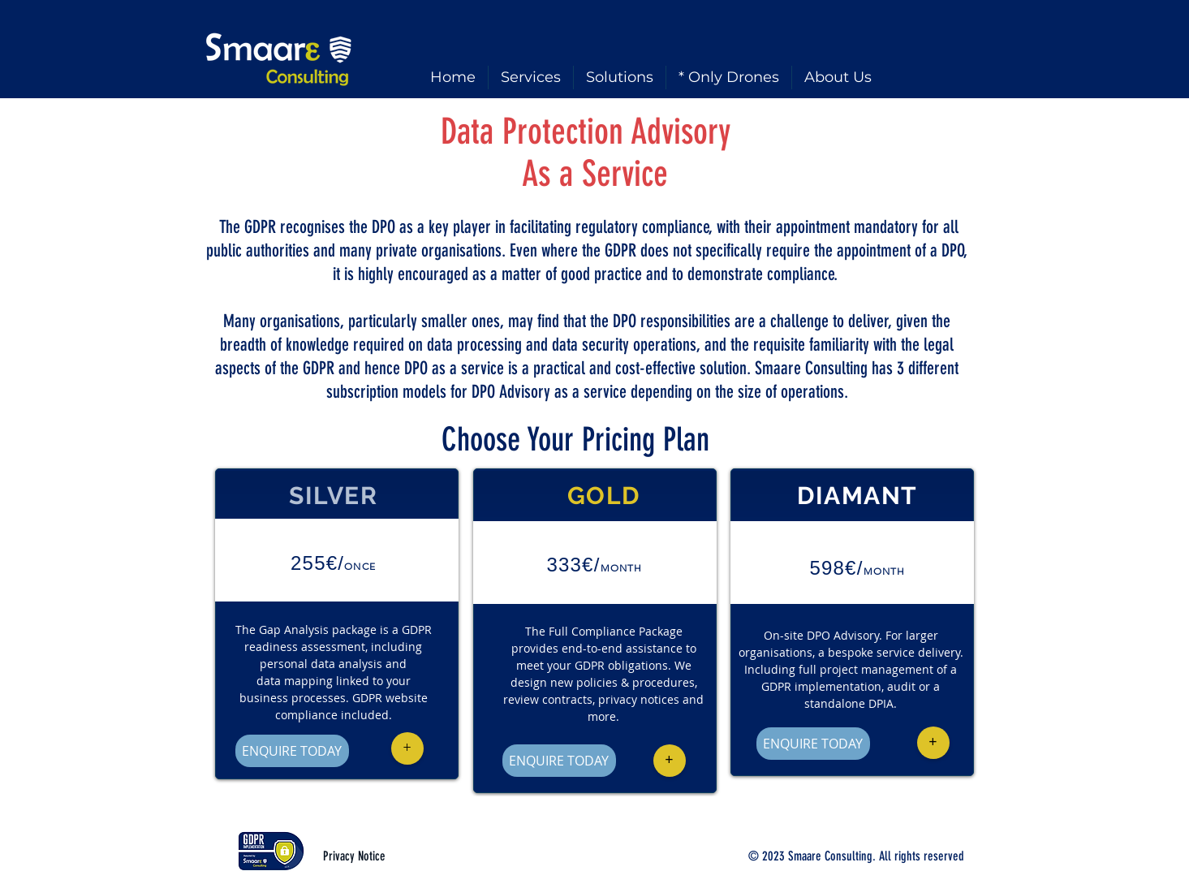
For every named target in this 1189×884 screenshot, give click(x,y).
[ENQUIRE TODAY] (292, 751)
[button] (407, 748)
